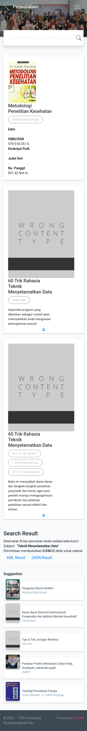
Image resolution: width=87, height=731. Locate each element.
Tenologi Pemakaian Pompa (39, 691)
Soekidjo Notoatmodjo (25, 119)
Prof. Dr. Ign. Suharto (24, 453)
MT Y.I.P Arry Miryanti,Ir (26, 472)
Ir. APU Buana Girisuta (25, 462)
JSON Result (41, 557)
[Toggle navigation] (76, 6)
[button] (43, 329)
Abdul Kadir (19, 300)
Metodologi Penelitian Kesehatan (30, 108)
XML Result (15, 557)
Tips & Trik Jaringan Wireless (40, 639)
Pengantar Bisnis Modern (38, 588)
